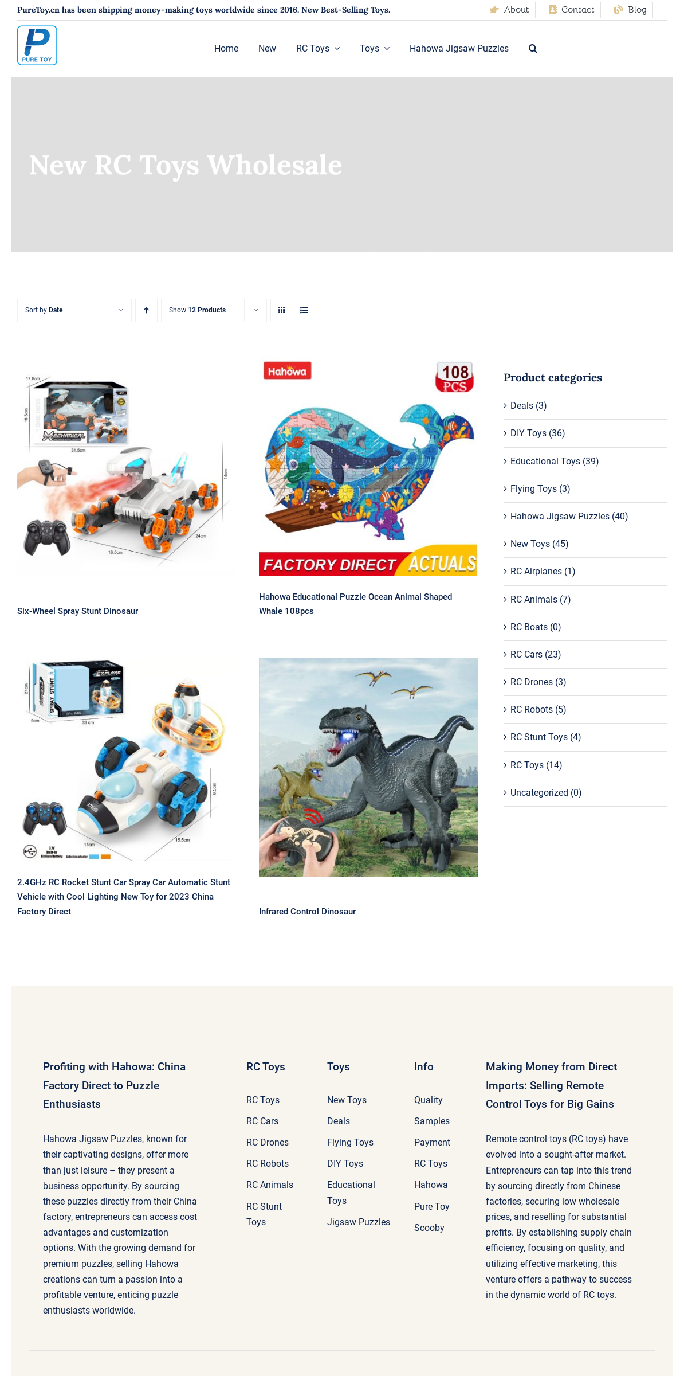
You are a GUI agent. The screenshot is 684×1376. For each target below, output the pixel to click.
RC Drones (531, 682)
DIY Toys (528, 433)
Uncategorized (539, 792)
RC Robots (531, 709)
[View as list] (304, 310)
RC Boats (529, 626)
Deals (521, 405)
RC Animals (533, 599)
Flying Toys (533, 488)
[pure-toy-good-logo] (37, 29)
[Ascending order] (146, 310)
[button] (533, 49)
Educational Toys (545, 461)
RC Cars (526, 654)
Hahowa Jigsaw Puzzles (560, 516)
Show (197, 310)
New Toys (530, 543)
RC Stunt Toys (539, 737)
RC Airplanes (536, 571)
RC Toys (527, 765)
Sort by (43, 310)
